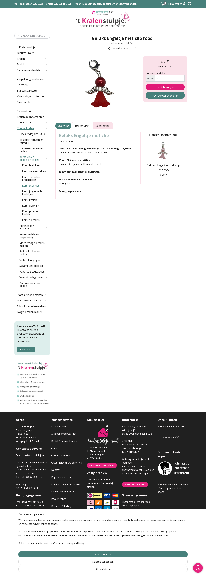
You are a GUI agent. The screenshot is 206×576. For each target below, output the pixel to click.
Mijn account (177, 4)
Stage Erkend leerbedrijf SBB (137, 433)
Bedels (32, 64)
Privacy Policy (58, 498)
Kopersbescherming (61, 477)
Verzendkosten (59, 513)
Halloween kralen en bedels (31, 150)
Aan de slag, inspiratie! (134, 426)
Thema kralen (32, 128)
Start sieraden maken (32, 295)
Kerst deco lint (30, 205)
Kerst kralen (29, 200)
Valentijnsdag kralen (33, 277)
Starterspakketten (28, 90)
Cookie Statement (60, 455)
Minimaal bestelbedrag (63, 491)
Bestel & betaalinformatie (64, 441)
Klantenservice (58, 426)
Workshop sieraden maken (65, 527)
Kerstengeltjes (31, 185)
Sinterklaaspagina (30, 260)
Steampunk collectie (31, 266)
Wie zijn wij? (128, 430)
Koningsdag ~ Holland (33, 227)
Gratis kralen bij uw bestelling (66, 462)
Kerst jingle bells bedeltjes (32, 192)
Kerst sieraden (31, 220)
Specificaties (103, 125)
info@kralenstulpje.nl (33, 455)
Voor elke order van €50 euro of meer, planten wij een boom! (173, 488)
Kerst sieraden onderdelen (31, 178)
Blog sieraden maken (32, 312)
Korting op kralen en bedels (65, 484)
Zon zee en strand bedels (30, 284)
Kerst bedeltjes (31, 165)
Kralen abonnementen (30, 117)
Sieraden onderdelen (32, 70)
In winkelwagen (165, 87)
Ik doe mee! (26, 349)
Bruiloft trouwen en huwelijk (31, 141)
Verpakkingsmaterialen (32, 79)
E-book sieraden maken (31, 306)
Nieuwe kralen (32, 53)
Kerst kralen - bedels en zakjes (33, 158)
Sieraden (32, 85)
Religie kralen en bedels (33, 253)
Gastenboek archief (168, 437)
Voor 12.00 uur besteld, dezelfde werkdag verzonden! (106, 3)
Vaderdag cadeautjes (32, 271)
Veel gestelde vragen (62, 520)
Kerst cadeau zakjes (34, 171)
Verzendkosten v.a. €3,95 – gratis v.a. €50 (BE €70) (43, 3)
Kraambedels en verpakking (29, 236)
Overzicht (63, 125)
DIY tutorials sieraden (32, 300)
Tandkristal (32, 122)
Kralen (32, 59)
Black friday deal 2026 (32, 134)
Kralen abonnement (135, 484)
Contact (55, 448)
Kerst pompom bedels (31, 213)
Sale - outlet (32, 102)
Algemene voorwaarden (63, 433)
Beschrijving (82, 125)
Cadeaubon (24, 111)
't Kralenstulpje (26, 47)
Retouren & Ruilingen (62, 506)
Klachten (55, 469)
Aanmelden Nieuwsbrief (101, 465)
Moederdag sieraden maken (32, 244)
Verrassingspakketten (30, 96)
